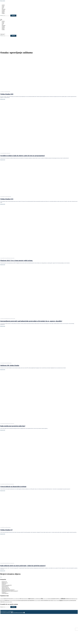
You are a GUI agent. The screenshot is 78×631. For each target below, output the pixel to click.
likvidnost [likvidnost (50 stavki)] (8, 600)
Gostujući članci (4, 586)
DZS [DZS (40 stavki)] (27, 598)
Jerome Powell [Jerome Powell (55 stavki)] (71, 598)
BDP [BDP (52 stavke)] (8, 598)
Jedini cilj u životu (5, 587)
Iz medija (3, 10)
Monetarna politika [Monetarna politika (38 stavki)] (15, 600)
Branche (12, 611)
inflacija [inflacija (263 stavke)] (63, 598)
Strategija (3, 592)
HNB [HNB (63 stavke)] (58, 598)
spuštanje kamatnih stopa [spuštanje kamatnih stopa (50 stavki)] (66, 600)
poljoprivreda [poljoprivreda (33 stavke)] (36, 600)
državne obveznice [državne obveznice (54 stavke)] (24, 598)
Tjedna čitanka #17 (6, 530)
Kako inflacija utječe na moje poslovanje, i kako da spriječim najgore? (23, 565)
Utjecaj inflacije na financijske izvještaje (13, 486)
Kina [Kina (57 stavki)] (1, 600)
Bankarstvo (3, 581)
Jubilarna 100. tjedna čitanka (9, 365)
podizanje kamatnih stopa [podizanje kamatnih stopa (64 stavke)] (25, 600)
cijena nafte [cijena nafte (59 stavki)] (11, 598)
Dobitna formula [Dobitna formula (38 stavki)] (17, 598)
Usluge (3, 22)
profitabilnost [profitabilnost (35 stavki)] (55, 600)
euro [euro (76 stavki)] (37, 598)
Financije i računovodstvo (11, 423)
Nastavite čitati (2, 99)
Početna (3, 21)
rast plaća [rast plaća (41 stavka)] (58, 600)
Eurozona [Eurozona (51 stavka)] (39, 598)
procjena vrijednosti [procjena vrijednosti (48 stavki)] (50, 600)
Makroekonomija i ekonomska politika (11, 318)
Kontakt (3, 11)
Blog (2, 8)
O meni (3, 23)
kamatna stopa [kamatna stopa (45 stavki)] (75, 598)
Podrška (3, 13)
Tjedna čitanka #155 (6, 199)
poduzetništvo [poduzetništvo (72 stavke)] (31, 600)
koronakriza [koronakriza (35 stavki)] (3, 600)
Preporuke (3, 9)
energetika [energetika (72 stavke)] (32, 598)
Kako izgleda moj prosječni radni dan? (12, 426)
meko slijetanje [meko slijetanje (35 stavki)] (11, 600)
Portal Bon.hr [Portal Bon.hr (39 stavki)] (39, 600)
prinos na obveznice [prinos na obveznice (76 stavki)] (44, 600)
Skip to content (2, 0)
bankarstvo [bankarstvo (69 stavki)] (5, 598)
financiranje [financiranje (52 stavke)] (49, 598)
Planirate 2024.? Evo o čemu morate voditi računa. (16, 260)
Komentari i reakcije (5, 588)
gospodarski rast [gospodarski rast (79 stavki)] (54, 598)
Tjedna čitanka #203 (6, 94)
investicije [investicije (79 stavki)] (67, 598)
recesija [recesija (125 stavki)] (61, 600)
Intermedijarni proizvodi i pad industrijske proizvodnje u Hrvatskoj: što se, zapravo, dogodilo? (31, 321)
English (3, 12)
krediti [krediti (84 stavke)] (6, 600)
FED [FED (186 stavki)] (42, 598)
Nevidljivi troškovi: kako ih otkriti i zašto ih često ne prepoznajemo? (22, 155)
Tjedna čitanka (8, 91)
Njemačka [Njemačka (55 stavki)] (19, 600)
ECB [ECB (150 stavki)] (29, 598)
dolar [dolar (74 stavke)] (20, 598)
